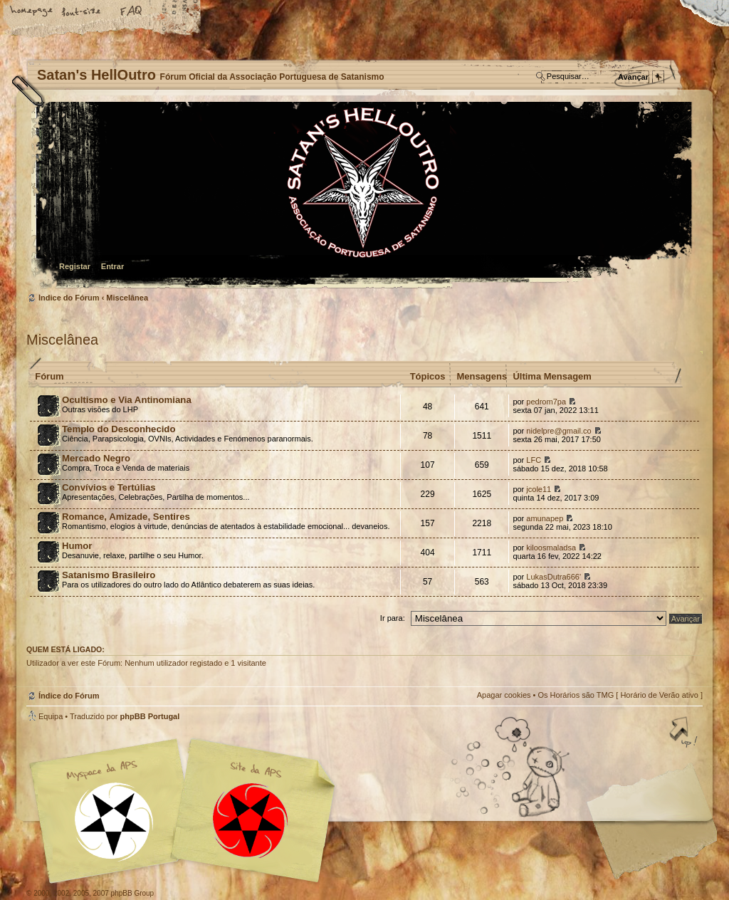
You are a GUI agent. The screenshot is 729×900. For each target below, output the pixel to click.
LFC (533, 460)
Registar (74, 266)
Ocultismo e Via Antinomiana (127, 399)
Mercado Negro (96, 458)
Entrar (112, 266)
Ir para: (392, 618)
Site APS (250, 820)
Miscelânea (127, 297)
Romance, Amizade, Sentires (126, 516)
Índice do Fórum (362, 196)
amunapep (544, 518)
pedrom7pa (546, 401)
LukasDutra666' (553, 576)
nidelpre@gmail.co (558, 431)
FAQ (132, 12)
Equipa (50, 716)
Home (32, 12)
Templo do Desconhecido (119, 429)
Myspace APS (186, 811)
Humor (77, 545)
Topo (685, 733)
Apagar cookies (504, 695)
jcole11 (538, 489)
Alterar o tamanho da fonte (82, 12)
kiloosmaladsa (551, 547)
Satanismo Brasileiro (108, 575)
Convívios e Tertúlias (109, 487)
